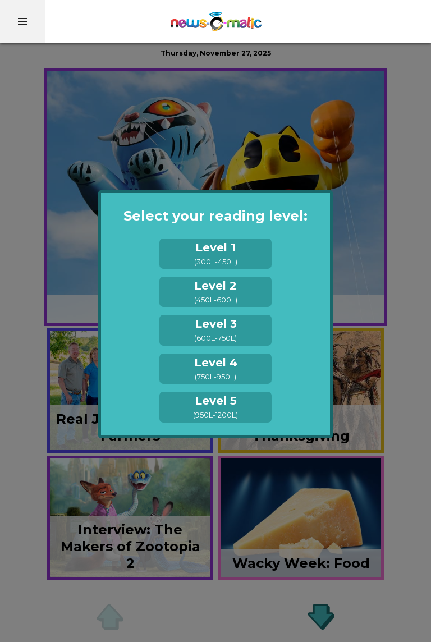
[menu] (22, 21)
